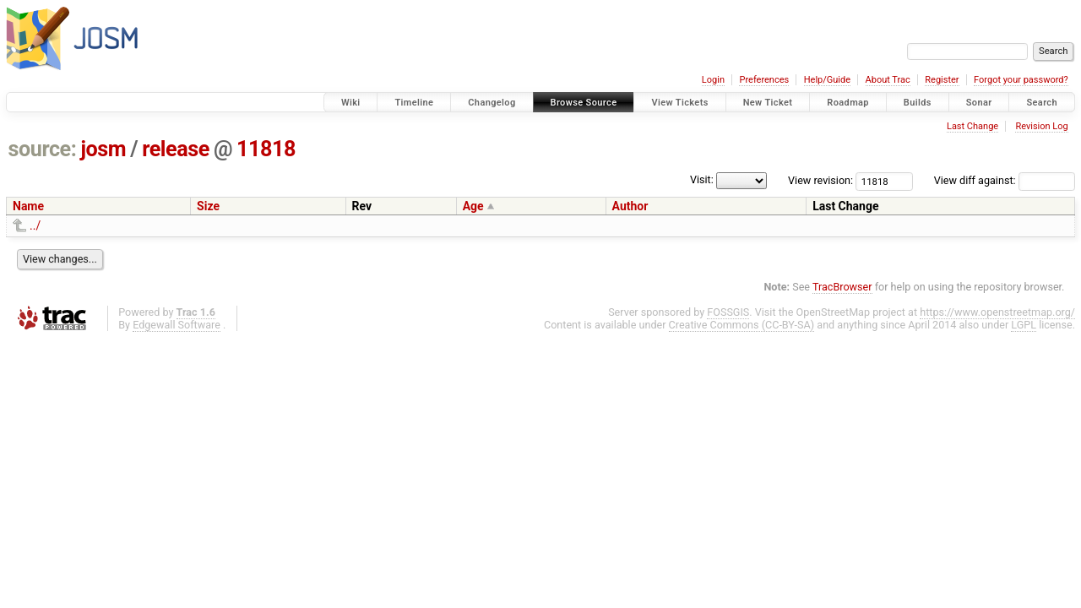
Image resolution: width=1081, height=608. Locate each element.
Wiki (351, 102)
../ (35, 225)
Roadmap (848, 102)
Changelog (491, 102)
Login (713, 79)
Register (942, 79)
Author (630, 206)
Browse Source (584, 102)
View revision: (820, 180)
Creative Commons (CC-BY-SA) (742, 324)
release (175, 149)
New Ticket (768, 102)
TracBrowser (842, 286)
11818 (266, 149)
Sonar (979, 102)
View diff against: (1004, 180)
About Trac (888, 79)
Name (28, 206)
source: (42, 149)
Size (208, 206)
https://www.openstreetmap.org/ (997, 312)
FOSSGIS (728, 312)
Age (473, 206)
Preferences (764, 79)
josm (103, 149)
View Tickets (679, 102)
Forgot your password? (1021, 79)
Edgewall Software (176, 324)
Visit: (702, 179)
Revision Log (1041, 126)
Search (1041, 102)
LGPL (1023, 324)
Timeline (413, 102)
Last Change (972, 126)
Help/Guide (827, 79)
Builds (918, 102)
